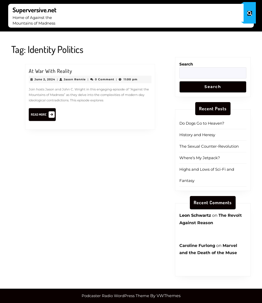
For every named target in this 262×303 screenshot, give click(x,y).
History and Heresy (197, 134)
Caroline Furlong (197, 245)
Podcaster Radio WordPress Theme (115, 295)
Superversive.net (35, 10)
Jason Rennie (76, 81)
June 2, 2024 (49, 81)
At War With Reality (54, 73)
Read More (48, 114)
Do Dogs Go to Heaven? (201, 123)
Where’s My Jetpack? (199, 157)
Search (186, 64)
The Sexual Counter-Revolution (209, 146)
